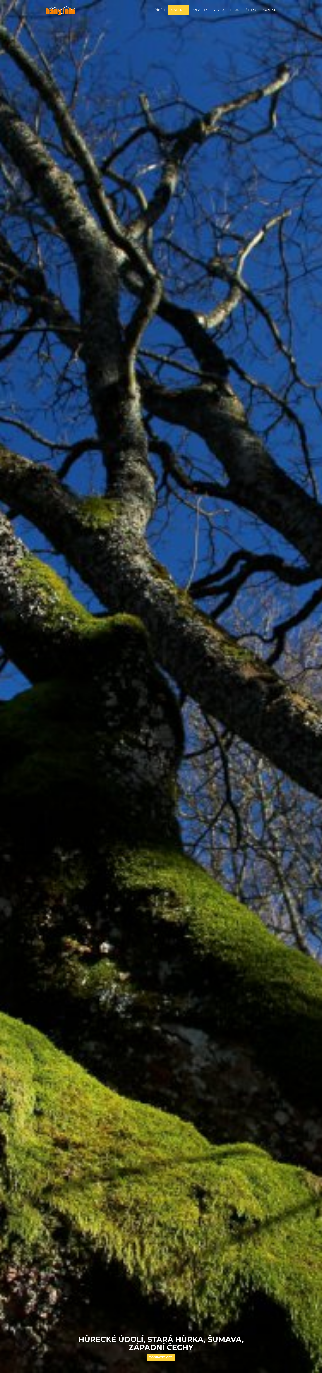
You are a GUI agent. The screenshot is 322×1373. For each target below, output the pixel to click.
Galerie (178, 10)
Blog (234, 10)
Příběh (158, 10)
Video (219, 10)
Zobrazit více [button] (161, 1357)
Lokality (199, 10)
